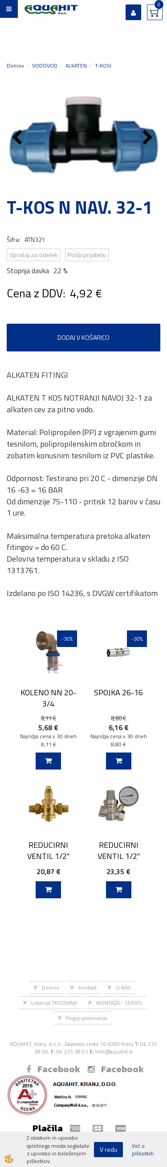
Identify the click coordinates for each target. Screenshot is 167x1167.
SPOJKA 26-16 (118, 692)
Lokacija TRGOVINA (54, 1002)
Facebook (53, 1069)
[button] (149, 138)
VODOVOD (44, 65)
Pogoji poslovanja (86, 1018)
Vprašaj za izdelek (33, 254)
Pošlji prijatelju (87, 254)
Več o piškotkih (143, 1149)
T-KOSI (103, 65)
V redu (108, 1149)
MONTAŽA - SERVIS (119, 1002)
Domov (15, 65)
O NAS (123, 987)
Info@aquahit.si (114, 1051)
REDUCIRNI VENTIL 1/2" (48, 850)
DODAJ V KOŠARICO (83, 337)
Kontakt (87, 987)
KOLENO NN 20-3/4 (48, 698)
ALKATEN (76, 65)
